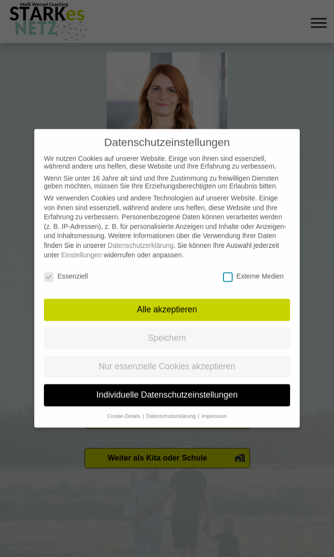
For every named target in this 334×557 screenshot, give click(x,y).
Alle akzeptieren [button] (167, 301)
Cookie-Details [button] (124, 407)
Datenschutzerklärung (140, 237)
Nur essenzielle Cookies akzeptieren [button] (166, 358)
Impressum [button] (214, 407)
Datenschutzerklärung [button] (171, 407)
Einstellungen (81, 246)
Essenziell (66, 268)
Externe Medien (253, 268)
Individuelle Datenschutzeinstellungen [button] (167, 386)
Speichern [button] (167, 329)
